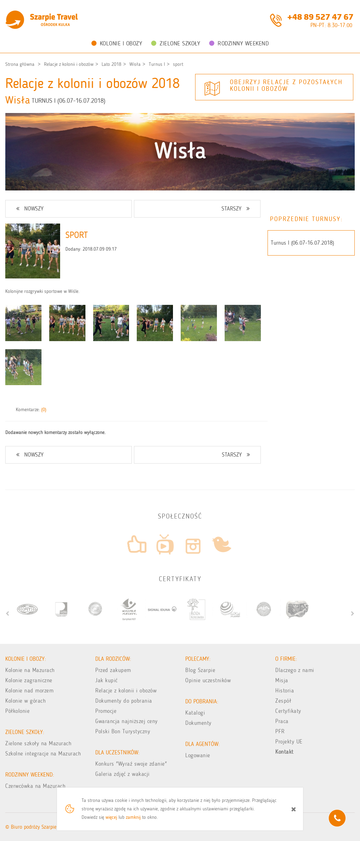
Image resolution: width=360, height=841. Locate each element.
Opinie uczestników (208, 680)
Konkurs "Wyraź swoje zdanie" (131, 763)
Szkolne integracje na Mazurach (43, 753)
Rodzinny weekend (239, 43)
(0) (43, 410)
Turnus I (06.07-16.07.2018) (302, 242)
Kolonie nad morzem (29, 690)
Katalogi (195, 712)
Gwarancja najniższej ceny (126, 721)
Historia (284, 690)
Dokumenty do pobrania (123, 700)
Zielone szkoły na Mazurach (38, 743)
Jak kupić (106, 680)
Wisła (135, 64)
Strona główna (19, 64)
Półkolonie (17, 711)
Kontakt (284, 751)
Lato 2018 (111, 64)
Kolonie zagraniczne (28, 680)
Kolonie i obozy (116, 43)
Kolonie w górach (25, 700)
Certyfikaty (288, 711)
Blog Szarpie (200, 670)
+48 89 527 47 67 (320, 16)
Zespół (283, 700)
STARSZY (235, 208)
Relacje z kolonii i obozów (69, 64)
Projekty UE (289, 741)
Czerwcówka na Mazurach (35, 786)
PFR (280, 731)
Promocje (105, 711)
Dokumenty (198, 723)
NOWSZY (30, 208)
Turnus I (157, 64)
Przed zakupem (113, 670)
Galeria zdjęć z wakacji (122, 774)
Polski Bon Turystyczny (122, 731)
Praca (282, 721)
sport (178, 64)
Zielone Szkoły (175, 43)
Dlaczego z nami (294, 670)
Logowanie (197, 755)
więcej (111, 817)
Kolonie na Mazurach (30, 670)
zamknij (133, 817)
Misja (281, 680)
